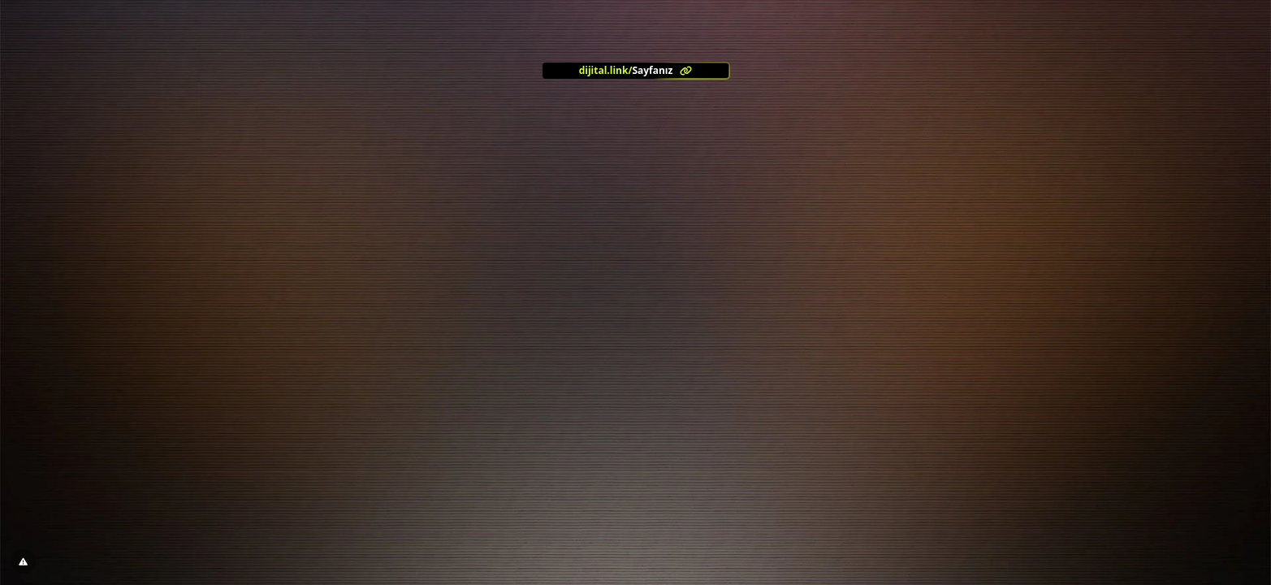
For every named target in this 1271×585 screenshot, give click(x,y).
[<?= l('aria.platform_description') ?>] (636, 71)
